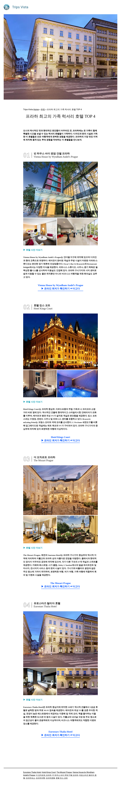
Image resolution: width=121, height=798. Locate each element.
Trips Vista (20, 7)
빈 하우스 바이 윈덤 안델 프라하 (65, 775)
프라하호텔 (50, 778)
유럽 (43, 109)
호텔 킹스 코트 (62, 778)
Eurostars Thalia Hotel (32, 772)
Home (36, 109)
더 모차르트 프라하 (43, 775)
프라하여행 (40, 778)
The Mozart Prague (64, 772)
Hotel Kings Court (49, 772)
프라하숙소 (30, 778)
